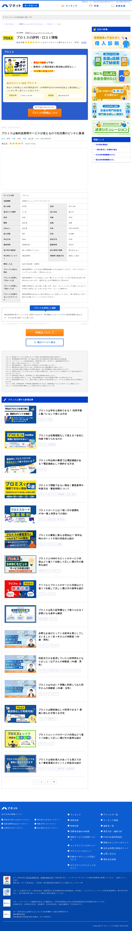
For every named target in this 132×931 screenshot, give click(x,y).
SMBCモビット (45, 571)
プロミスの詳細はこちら (44, 112)
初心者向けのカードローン (47, 828)
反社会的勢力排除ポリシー (116, 848)
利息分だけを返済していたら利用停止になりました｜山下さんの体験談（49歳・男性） (61, 661)
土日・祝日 (71, 494)
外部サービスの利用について (83, 838)
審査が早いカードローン (46, 824)
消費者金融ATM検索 (80, 831)
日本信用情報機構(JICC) (105, 155)
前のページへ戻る (45, 342)
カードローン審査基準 (57, 768)
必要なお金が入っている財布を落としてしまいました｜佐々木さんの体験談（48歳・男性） (61, 636)
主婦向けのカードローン (13, 828)
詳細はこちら (45, 332)
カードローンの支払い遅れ (49, 670)
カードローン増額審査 (57, 494)
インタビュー (44, 645)
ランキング (75, 815)
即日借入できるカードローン (48, 820)
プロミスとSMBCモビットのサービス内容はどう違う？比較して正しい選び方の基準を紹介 (61, 561)
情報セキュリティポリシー (116, 842)
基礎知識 (74, 820)
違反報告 (84, 324)
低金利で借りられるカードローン (17, 820)
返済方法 (61, 519)
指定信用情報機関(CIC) (105, 160)
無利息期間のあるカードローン (16, 824)
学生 (50, 419)
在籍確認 (52, 444)
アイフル (42, 594)
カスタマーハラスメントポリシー (83, 866)
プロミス (50, 24)
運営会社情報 (109, 859)
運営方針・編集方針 (112, 831)
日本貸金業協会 (102, 144)
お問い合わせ (109, 854)
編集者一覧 (108, 826)
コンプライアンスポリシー (83, 845)
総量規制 (70, 768)
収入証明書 (43, 619)
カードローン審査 (55, 544)
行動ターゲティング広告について (83, 858)
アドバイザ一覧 (110, 815)
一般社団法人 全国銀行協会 (106, 149)
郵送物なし (53, 718)
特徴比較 (74, 826)
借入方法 (52, 519)
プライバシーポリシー (80, 851)
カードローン (10, 24)
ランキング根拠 (110, 820)
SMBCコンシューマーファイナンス (31, 24)
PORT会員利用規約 (112, 837)
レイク (51, 743)
